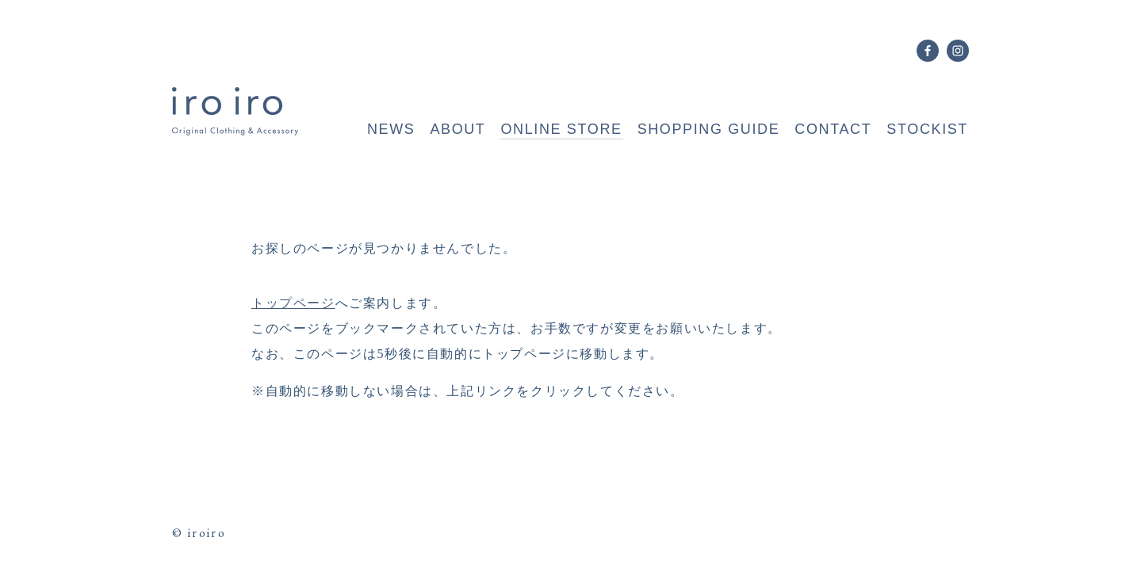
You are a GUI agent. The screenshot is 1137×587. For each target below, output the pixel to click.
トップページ (293, 303)
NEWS (391, 129)
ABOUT (457, 129)
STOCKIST (927, 129)
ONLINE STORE (561, 129)
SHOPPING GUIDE (708, 129)
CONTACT (832, 129)
